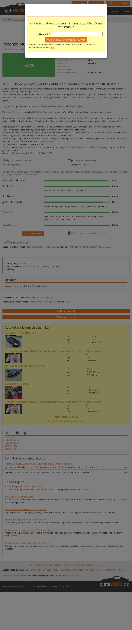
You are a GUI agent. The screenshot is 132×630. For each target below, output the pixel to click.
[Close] (104, 7)
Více (52, 47)
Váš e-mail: (42, 34)
